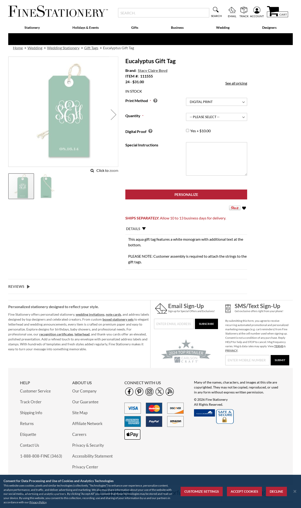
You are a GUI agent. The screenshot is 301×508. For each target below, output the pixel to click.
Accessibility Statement (92, 456)
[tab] (186, 229)
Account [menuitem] (257, 16)
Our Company (84, 390)
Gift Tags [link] (91, 47)
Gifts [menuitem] (134, 27)
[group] (187, 130)
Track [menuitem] (244, 16)
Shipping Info (31, 412)
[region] (150, 491)
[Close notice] (295, 491)
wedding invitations (90, 314)
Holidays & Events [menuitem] (85, 27)
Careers (79, 434)
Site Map (79, 412)
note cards (113, 314)
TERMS (278, 346)
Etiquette (28, 434)
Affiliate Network (87, 423)
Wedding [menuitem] (223, 27)
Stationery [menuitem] (32, 27)
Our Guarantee (85, 401)
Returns (27, 423)
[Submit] (280, 360)
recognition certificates (56, 334)
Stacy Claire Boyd (152, 70)
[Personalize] (186, 194)
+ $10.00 (200, 130)
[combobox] (163, 12)
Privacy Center (85, 466)
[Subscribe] (206, 324)
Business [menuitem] (177, 27)
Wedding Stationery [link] (63, 47)
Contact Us (29, 445)
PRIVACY (231, 350)
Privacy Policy (37, 502)
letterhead (82, 334)
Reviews (16, 286)
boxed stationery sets (118, 319)
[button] (113, 115)
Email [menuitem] (232, 16)
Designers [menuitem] (269, 27)
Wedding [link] (35, 47)
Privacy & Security (88, 445)
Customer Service (35, 390)
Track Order (31, 401)
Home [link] (18, 47)
